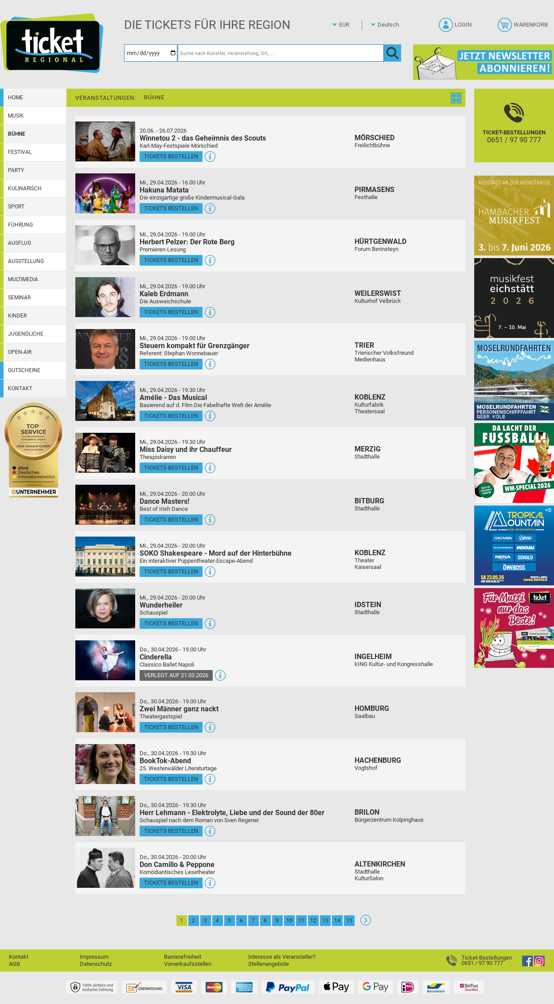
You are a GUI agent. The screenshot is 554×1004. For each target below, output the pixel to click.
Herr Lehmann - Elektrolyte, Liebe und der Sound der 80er (232, 812)
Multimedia (23, 279)
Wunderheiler (161, 605)
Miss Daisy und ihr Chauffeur (186, 449)
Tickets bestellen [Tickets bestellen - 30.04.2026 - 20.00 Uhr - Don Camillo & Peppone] (171, 882)
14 (337, 921)
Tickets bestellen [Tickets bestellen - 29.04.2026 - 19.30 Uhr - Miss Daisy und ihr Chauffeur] (171, 467)
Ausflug (19, 243)
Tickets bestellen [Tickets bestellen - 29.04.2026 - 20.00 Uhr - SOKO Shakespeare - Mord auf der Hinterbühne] (171, 571)
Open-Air (19, 352)
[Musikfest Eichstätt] (514, 297)
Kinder (17, 316)
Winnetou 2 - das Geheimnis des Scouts (203, 138)
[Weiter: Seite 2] (365, 923)
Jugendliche (25, 334)
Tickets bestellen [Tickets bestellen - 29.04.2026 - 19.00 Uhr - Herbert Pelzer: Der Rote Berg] (171, 260)
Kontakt (20, 388)
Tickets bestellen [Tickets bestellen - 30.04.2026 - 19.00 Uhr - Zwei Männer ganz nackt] (171, 727)
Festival (19, 152)
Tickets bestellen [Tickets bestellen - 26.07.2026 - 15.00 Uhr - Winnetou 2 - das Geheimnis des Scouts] (171, 156)
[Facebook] (527, 964)
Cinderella (156, 657)
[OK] (392, 53)
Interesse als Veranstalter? (282, 956)
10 (289, 921)
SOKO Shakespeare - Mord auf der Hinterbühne (216, 553)
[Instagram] (539, 964)
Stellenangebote (268, 964)
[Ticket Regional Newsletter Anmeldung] (483, 62)
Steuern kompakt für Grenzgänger (195, 345)
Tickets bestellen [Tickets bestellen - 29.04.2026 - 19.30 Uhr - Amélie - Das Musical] (171, 415)
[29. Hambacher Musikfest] (514, 215)
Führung (20, 225)
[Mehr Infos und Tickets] (105, 141)
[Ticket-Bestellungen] (514, 133)
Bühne (16, 134)
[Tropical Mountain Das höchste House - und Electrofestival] (514, 545)
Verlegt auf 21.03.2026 (176, 675)
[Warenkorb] (524, 27)
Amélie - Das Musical (173, 397)
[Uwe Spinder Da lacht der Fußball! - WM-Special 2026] (514, 462)
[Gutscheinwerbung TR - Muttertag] (514, 627)
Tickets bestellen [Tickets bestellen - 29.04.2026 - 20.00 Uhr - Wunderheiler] (171, 623)
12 (313, 921)
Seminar (19, 297)
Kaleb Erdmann (164, 294)
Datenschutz (96, 964)
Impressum (94, 956)
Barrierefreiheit (182, 956)
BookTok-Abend (165, 761)
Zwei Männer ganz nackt (179, 709)
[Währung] (352, 25)
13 (325, 921)
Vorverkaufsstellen (187, 964)
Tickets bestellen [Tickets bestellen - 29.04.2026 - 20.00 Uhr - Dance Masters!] (171, 519)
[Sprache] (391, 25)
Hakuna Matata (164, 190)
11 (301, 921)
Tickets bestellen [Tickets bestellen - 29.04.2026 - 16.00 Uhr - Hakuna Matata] (171, 208)
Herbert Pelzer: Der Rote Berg (187, 242)
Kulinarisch (25, 188)
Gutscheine (24, 370)
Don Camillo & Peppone (177, 864)
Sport (16, 207)
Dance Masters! (164, 501)
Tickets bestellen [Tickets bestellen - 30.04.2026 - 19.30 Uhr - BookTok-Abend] (171, 779)
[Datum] (150, 53)
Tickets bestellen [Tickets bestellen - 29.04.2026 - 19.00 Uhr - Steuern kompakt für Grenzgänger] (171, 364)
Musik (16, 116)
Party (16, 170)
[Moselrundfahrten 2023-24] (514, 380)
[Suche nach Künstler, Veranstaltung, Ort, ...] (281, 53)
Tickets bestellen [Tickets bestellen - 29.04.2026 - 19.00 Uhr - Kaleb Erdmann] (171, 312)
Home (15, 97)
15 (349, 921)
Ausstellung (26, 261)
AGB (14, 964)
